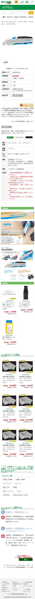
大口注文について (6, 591)
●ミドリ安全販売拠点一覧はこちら (23, 121)
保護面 (15, 487)
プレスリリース (27, 591)
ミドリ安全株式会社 (28, 582)
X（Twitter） (15, 589)
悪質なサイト (5, 589)
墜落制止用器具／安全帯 (20, 495)
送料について (16, 582)
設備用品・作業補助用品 (20, 17)
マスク (19, 491)
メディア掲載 (26, 589)
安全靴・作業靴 (7, 479)
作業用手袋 (6, 495)
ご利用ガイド (5, 582)
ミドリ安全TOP (7, 17)
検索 (31, 12)
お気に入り (10, 137)
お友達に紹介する (19, 137)
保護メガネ (6, 487)
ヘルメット (17, 483)
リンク (14, 587)
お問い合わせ (5, 587)
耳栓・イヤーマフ (8, 491)
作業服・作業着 (20, 479)
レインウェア (7, 483)
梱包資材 (31, 17)
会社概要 (25, 583)
